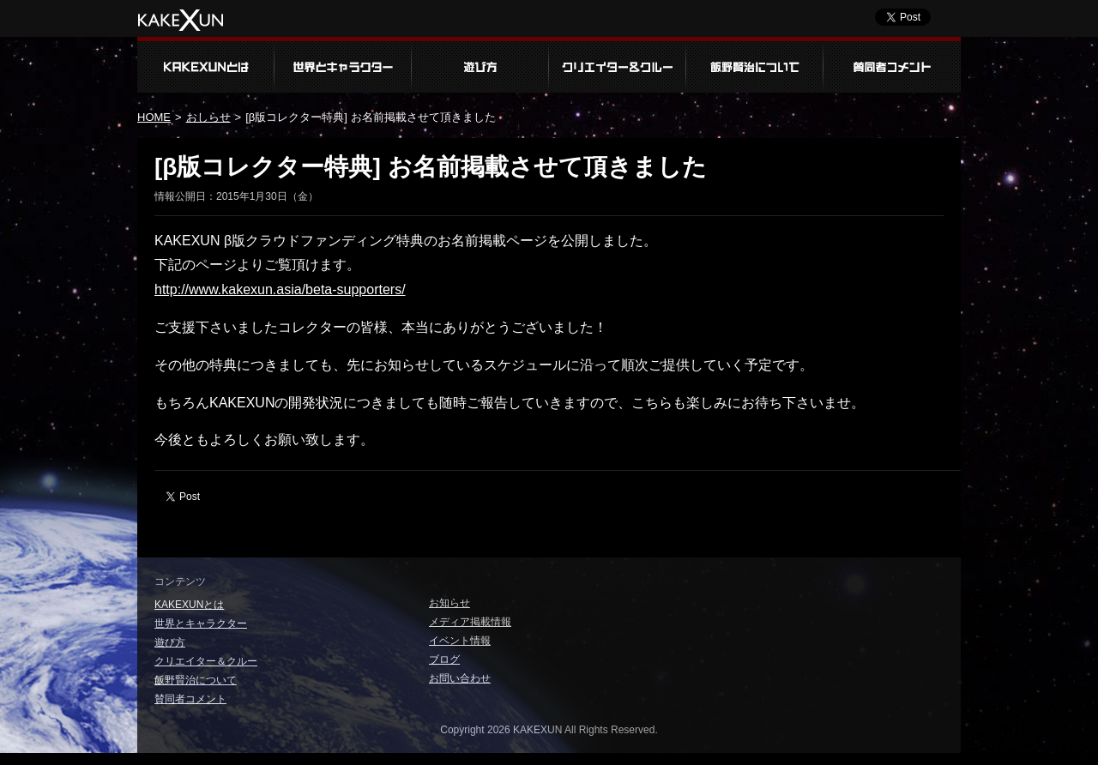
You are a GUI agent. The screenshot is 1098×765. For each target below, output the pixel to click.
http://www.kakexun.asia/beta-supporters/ (280, 289)
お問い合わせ (460, 678)
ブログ (444, 660)
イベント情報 (460, 641)
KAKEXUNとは (205, 65)
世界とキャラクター (343, 65)
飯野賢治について (755, 65)
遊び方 (480, 65)
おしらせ (208, 117)
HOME (154, 117)
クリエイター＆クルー (617, 65)
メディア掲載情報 (470, 622)
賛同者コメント (892, 65)
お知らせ (449, 603)
